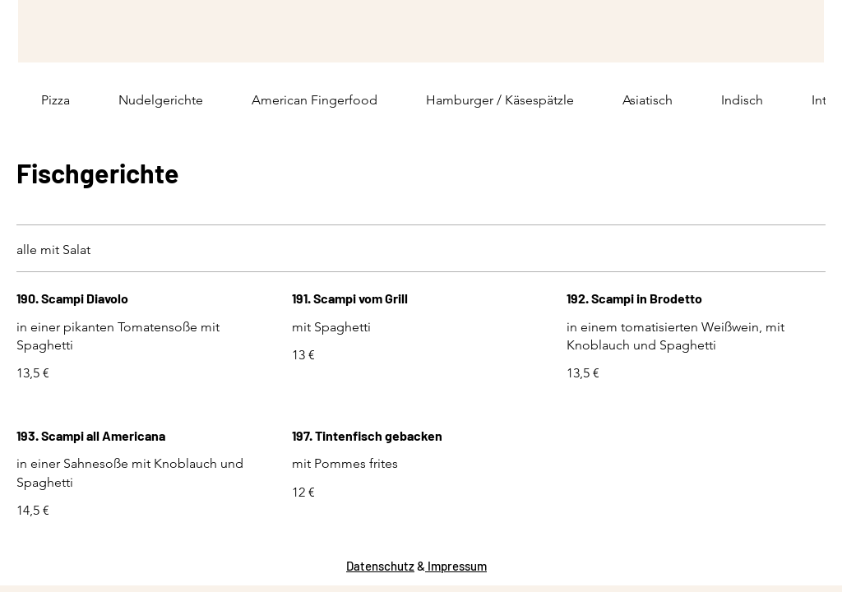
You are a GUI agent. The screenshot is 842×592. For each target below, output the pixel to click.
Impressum (456, 565)
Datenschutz (380, 565)
